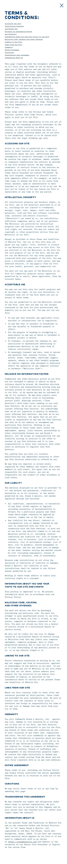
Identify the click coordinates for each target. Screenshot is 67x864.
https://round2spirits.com (22, 842)
